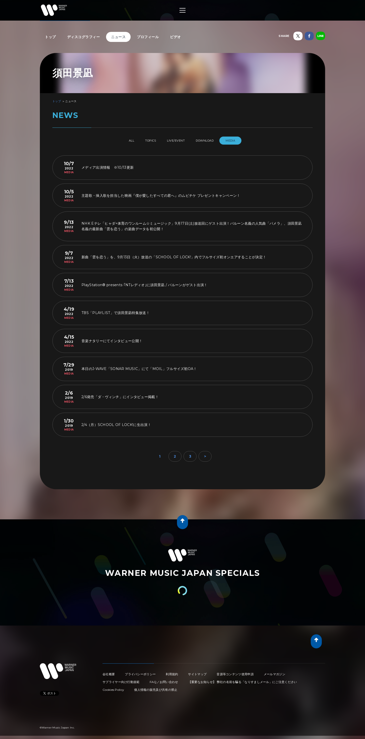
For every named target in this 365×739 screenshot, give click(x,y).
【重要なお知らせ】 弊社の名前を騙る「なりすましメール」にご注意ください (242, 680)
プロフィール (148, 37)
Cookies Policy (113, 688)
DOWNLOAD (211, 140)
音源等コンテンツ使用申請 (235, 672)
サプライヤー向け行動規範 (121, 680)
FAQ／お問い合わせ (164, 680)
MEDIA (241, 140)
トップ (50, 37)
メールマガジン (274, 672)
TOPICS (146, 140)
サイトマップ (197, 672)
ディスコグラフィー (83, 37)
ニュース (118, 37)
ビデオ (175, 37)
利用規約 (172, 672)
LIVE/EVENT (177, 140)
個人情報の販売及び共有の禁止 (155, 688)
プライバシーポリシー (140, 672)
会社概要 (109, 672)
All (122, 140)
